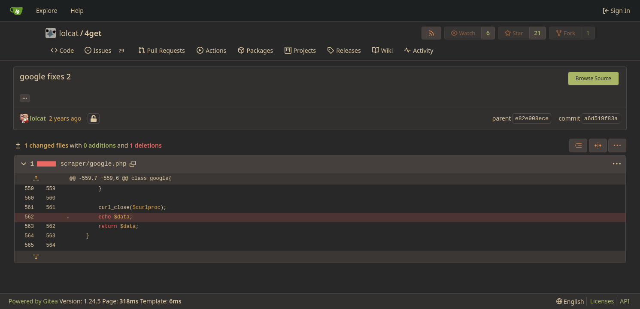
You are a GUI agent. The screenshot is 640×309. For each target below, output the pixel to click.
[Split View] (598, 145)
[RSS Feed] (431, 33)
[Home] (16, 10)
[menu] (617, 145)
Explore (46, 10)
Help (77, 10)
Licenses (602, 301)
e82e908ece (532, 118)
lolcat (69, 33)
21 (537, 33)
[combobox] (578, 145)
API (624, 301)
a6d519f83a (601, 118)
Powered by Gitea (33, 301)
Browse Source (593, 78)
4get (93, 33)
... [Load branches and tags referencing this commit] (24, 97)
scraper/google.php (94, 164)
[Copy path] (133, 164)
